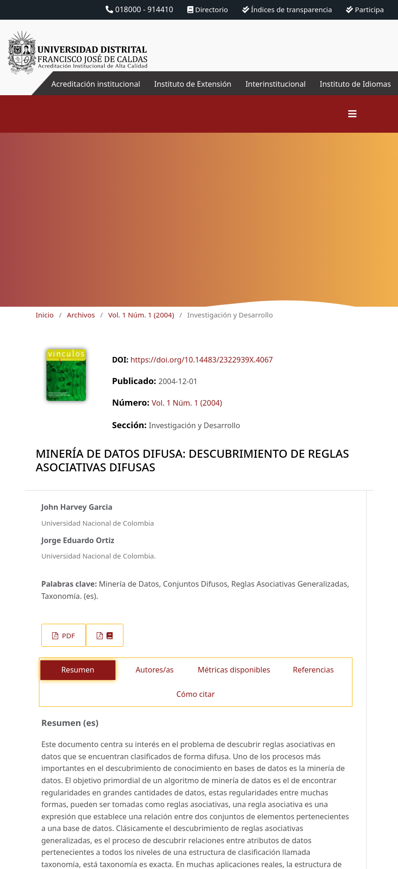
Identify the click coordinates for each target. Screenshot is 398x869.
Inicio (45, 314)
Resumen (77, 670)
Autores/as (155, 670)
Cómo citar (195, 694)
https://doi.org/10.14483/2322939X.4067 (201, 360)
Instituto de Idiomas (355, 84)
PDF (67, 635)
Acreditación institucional (95, 84)
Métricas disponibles (234, 670)
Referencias (313, 670)
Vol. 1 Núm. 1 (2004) (141, 314)
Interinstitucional (275, 84)
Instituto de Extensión (192, 84)
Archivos (81, 314)
